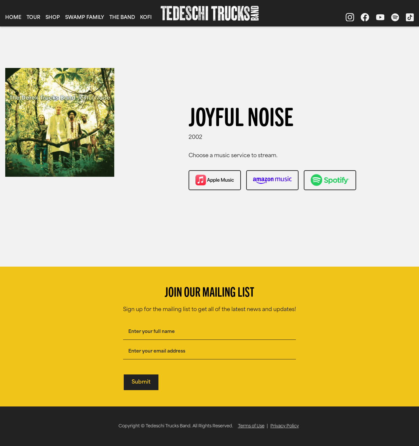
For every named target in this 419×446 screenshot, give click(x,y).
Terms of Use (251, 426)
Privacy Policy (284, 426)
